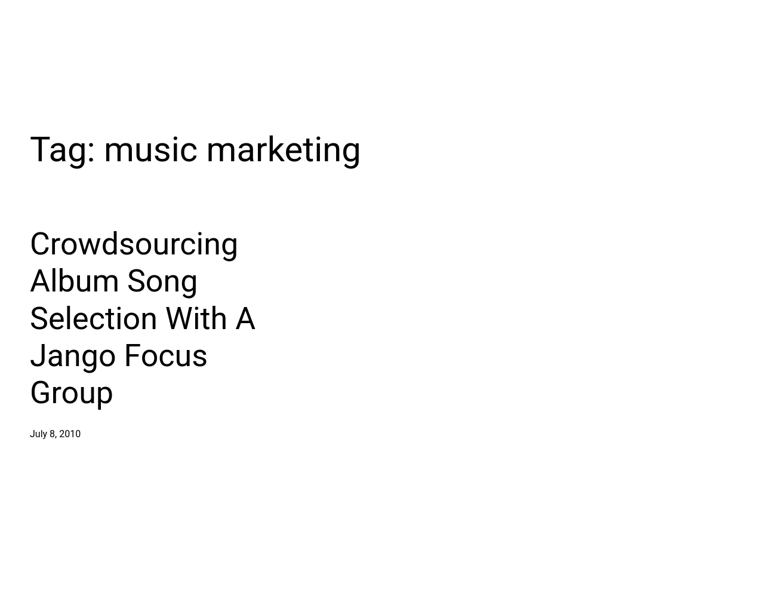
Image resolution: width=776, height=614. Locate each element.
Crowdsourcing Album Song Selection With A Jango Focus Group (142, 319)
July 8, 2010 (55, 434)
